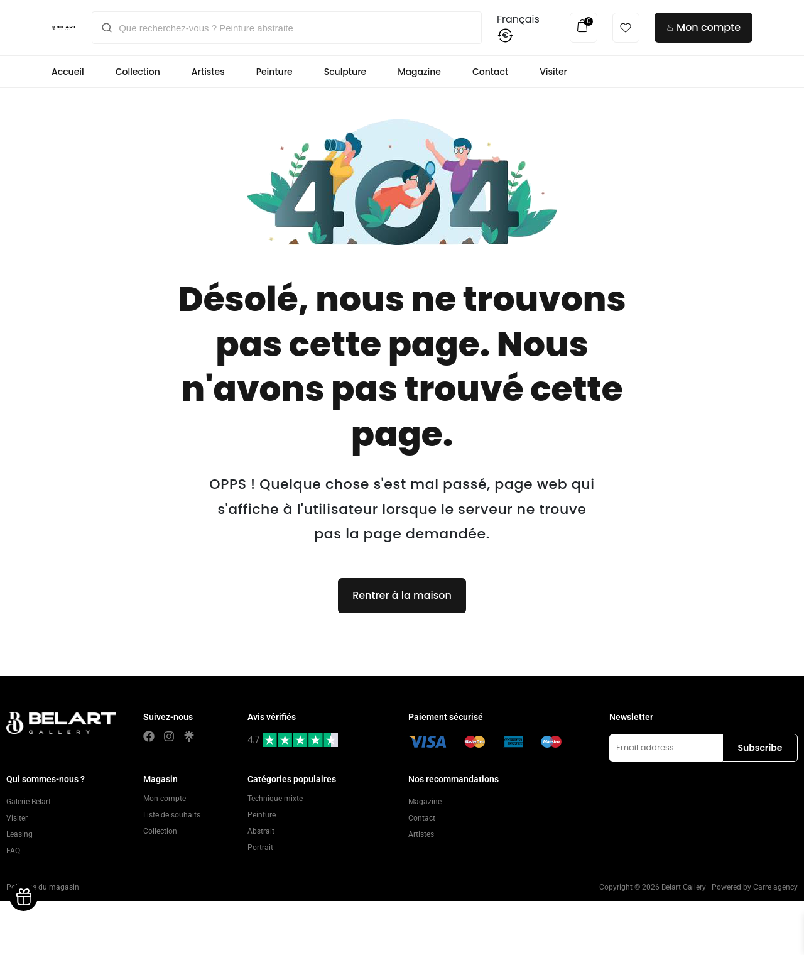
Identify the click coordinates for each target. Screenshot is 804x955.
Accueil (68, 71)
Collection (138, 71)
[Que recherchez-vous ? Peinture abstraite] (295, 28)
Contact (490, 71)
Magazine (419, 71)
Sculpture (345, 71)
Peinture (274, 71)
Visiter (553, 71)
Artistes (208, 71)
